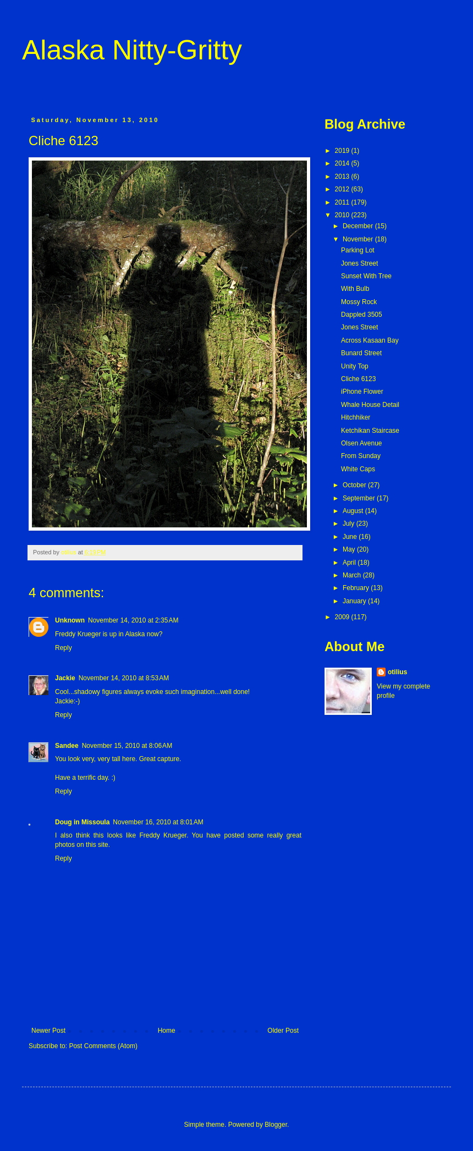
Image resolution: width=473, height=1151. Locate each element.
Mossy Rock (359, 302)
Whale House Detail (370, 405)
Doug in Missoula (82, 822)
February (357, 588)
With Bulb (355, 289)
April (350, 562)
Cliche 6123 (358, 379)
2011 (343, 202)
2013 (343, 176)
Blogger (276, 1124)
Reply (63, 648)
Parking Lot (358, 250)
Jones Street (359, 263)
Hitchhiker (355, 417)
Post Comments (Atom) (103, 1046)
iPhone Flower (362, 391)
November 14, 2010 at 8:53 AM (124, 678)
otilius (397, 672)
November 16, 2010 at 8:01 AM (158, 822)
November (359, 239)
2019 (343, 151)
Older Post (283, 1030)
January (355, 601)
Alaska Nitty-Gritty (132, 50)
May (350, 549)
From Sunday (361, 456)
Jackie (65, 678)
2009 (343, 617)
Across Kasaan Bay (370, 340)
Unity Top (355, 366)
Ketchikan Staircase (370, 430)
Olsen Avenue (361, 443)
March (353, 575)
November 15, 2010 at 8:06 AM (127, 746)
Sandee (67, 746)
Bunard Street (361, 353)
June (351, 537)
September (360, 498)
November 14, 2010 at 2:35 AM (133, 620)
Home (166, 1030)
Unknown (70, 620)
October (355, 485)
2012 (343, 189)
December (359, 226)
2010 (343, 215)
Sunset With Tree (366, 276)
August (354, 511)
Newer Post (48, 1030)
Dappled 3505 (361, 314)
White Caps (358, 469)
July (349, 523)
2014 (343, 163)
